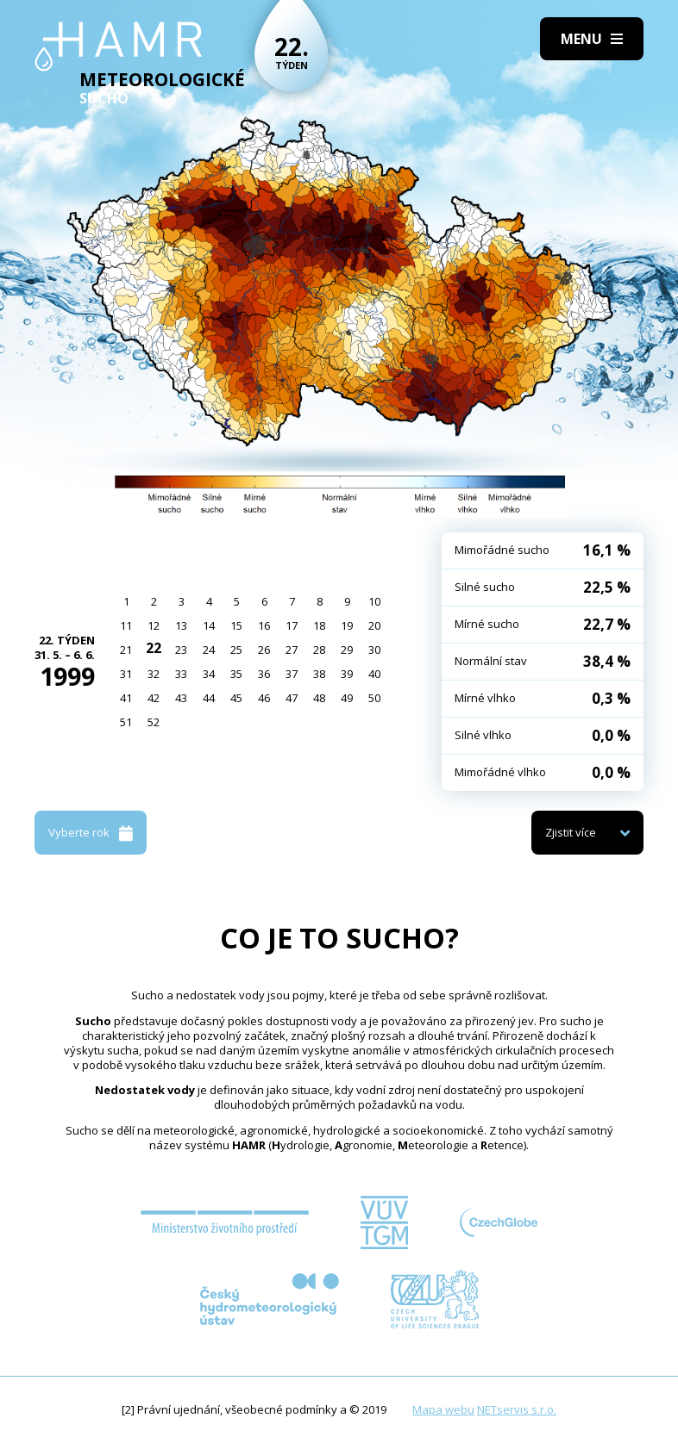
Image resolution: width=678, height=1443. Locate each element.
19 (347, 625)
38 (319, 673)
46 (264, 698)
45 (236, 698)
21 (126, 649)
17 (292, 625)
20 (374, 625)
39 (347, 673)
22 (153, 647)
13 (181, 625)
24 (209, 649)
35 (236, 673)
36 (264, 673)
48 (319, 698)
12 (154, 625)
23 (181, 649)
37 (292, 673)
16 (264, 625)
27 (292, 649)
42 (154, 698)
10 (374, 601)
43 (181, 698)
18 (319, 625)
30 (374, 649)
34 (209, 673)
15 (236, 625)
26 (264, 649)
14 (209, 625)
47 (292, 698)
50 (374, 698)
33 (181, 673)
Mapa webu (443, 1409)
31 (126, 673)
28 (319, 649)
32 (154, 673)
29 (347, 649)
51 (126, 722)
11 (126, 625)
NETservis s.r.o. (516, 1409)
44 (209, 698)
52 (154, 722)
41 (126, 698)
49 (347, 698)
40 (374, 673)
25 (236, 649)
